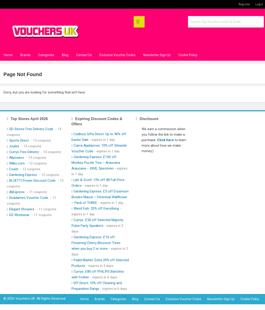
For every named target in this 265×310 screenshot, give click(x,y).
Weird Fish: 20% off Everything (96, 208)
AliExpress (17, 192)
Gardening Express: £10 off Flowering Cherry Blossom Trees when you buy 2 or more (96, 243)
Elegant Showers (21, 209)
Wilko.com (17, 163)
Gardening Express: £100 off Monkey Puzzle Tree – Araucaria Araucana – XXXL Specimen (96, 162)
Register (244, 4)
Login (259, 4)
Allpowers (16, 158)
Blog (65, 55)
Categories (46, 55)
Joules (14, 146)
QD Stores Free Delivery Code (31, 129)
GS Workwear (19, 215)
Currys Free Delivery (24, 152)
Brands (25, 55)
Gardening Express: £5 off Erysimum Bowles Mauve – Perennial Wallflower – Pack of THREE (100, 197)
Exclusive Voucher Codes (117, 55)
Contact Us (84, 55)
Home (8, 55)
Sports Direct (19, 140)
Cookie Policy (187, 55)
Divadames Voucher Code (28, 198)
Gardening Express (23, 175)
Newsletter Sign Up (157, 55)
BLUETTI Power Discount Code (32, 180)
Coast (13, 169)
